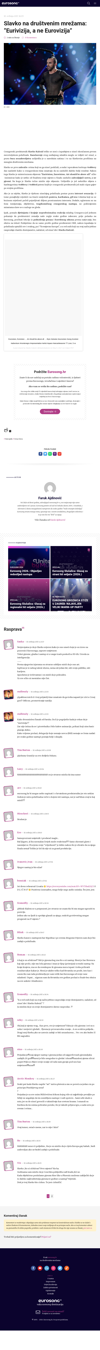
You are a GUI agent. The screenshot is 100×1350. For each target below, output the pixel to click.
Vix (19, 1182)
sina (19, 1068)
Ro (18, 1159)
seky (20, 1039)
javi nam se (87, 1247)
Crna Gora (19, 439)
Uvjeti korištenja (50, 1304)
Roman (21, 973)
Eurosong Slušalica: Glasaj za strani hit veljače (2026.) (70, 582)
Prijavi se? (46, 1256)
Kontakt (50, 1313)
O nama (50, 1298)
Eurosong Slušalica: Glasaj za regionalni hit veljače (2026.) (28, 624)
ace (19, 807)
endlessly (22, 711)
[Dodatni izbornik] (95, 3)
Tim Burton (23, 769)
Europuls (9, 439)
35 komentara (31, 38)
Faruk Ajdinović (57, 520)
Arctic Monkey (25, 1097)
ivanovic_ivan (24, 881)
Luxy (20, 788)
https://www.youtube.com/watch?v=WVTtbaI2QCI (70, 905)
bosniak (21, 900)
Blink (20, 951)
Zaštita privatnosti (50, 1307)
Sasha (20, 660)
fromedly (22, 922)
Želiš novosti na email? (53, 1331)
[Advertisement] (50, 129)
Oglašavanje (50, 1310)
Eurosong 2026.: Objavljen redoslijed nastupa (26, 582)
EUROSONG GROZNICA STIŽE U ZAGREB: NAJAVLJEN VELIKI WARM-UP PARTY (70, 623)
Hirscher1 (22, 833)
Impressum (50, 1301)
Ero (19, 851)
